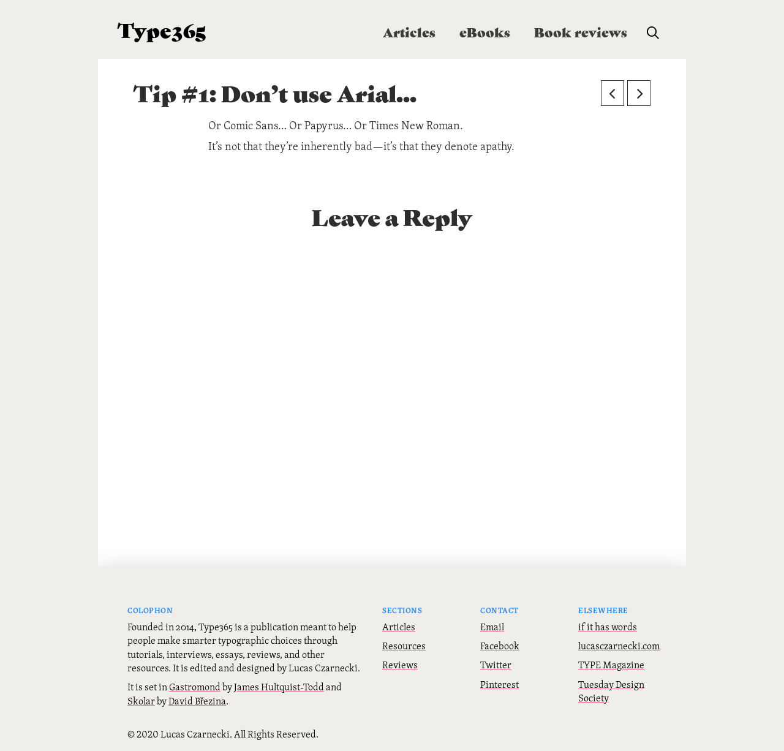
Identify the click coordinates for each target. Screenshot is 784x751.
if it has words (607, 627)
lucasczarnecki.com (619, 646)
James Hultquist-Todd (279, 687)
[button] (652, 33)
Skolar (141, 701)
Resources (404, 646)
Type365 (162, 29)
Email (492, 627)
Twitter (495, 665)
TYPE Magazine (611, 665)
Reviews (400, 665)
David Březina (197, 701)
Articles (398, 627)
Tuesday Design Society (611, 691)
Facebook (499, 646)
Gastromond (195, 687)
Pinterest (499, 684)
